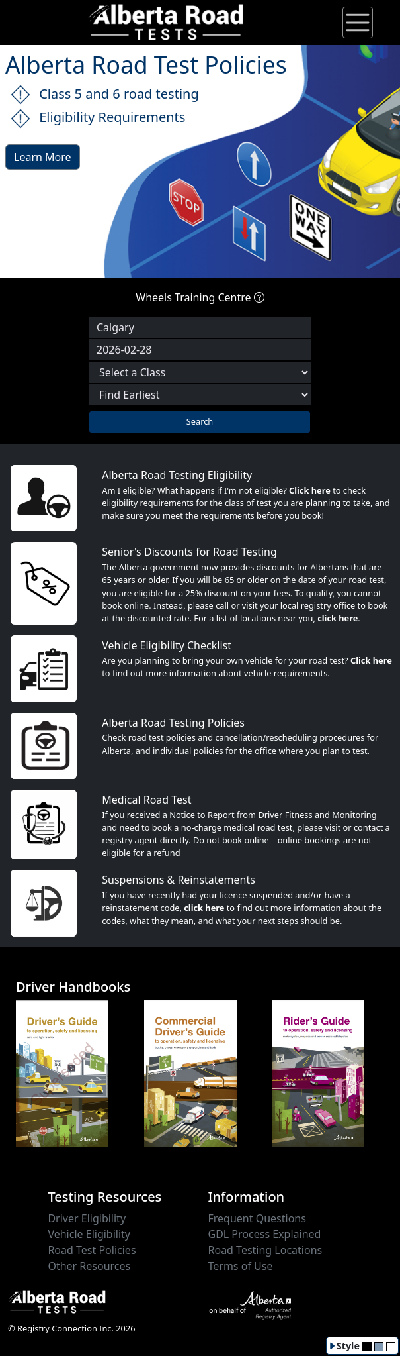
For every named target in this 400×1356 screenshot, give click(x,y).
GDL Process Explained (264, 1234)
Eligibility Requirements (98, 118)
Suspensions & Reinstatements (178, 879)
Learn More (42, 157)
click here (337, 618)
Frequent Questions (257, 1218)
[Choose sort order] (199, 394)
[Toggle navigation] (357, 22)
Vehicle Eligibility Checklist (166, 645)
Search (200, 421)
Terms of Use (240, 1266)
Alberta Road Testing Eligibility (177, 475)
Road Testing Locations (265, 1250)
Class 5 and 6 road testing (105, 95)
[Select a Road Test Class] (199, 372)
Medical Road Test (146, 799)
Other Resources (89, 1266)
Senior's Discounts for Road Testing (189, 552)
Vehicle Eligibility (89, 1234)
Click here (310, 490)
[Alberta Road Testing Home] (166, 21)
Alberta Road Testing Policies (173, 722)
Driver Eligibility (87, 1218)
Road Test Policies (92, 1250)
